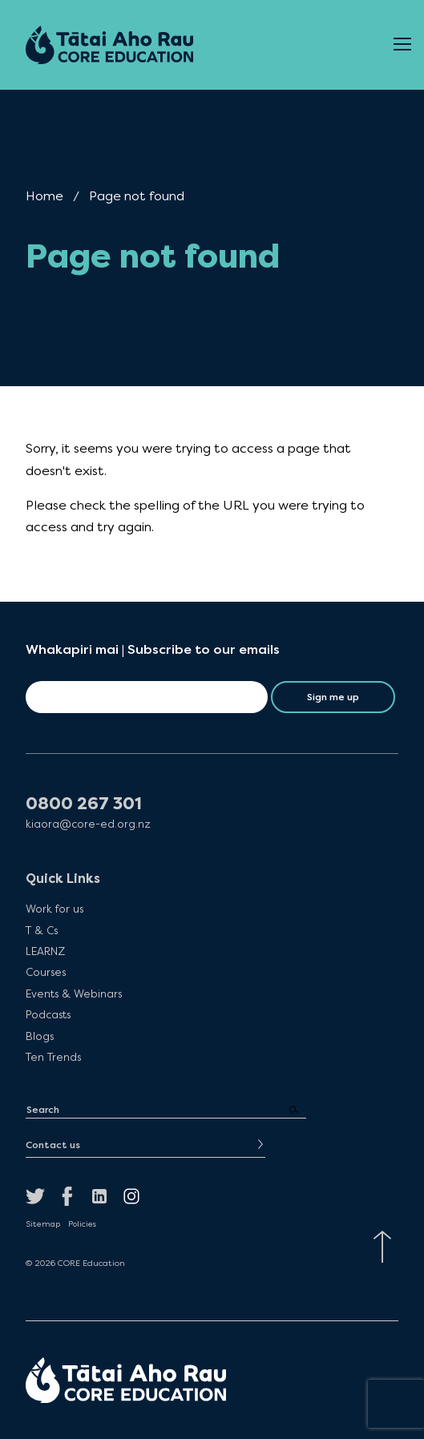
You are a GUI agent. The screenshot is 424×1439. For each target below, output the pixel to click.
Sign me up (333, 697)
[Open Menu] (402, 44)
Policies (82, 1224)
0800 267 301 (84, 804)
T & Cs (42, 930)
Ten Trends (53, 1056)
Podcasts (48, 1014)
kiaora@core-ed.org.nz (88, 824)
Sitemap (43, 1224)
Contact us (53, 1145)
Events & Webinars (74, 993)
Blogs (40, 1036)
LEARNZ (45, 951)
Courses (46, 971)
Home (44, 196)
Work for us (54, 908)
